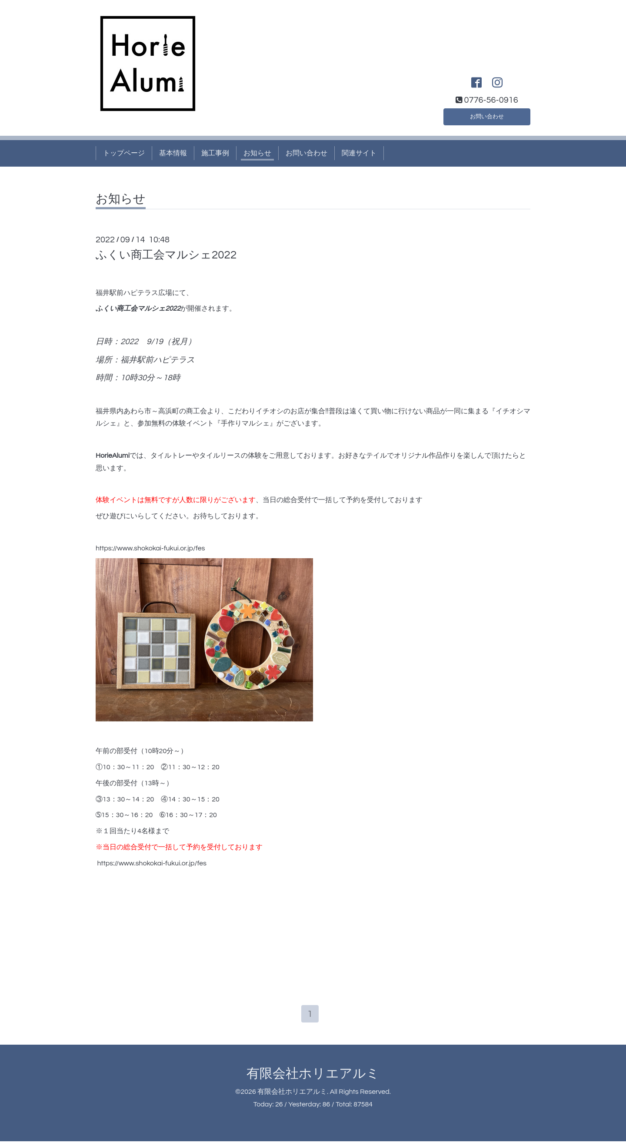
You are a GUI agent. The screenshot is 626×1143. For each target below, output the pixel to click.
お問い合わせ (487, 114)
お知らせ (257, 153)
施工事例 (215, 153)
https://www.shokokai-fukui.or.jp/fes (150, 548)
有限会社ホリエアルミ (313, 1075)
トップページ (124, 153)
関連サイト (359, 153)
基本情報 (173, 153)
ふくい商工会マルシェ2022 (166, 255)
